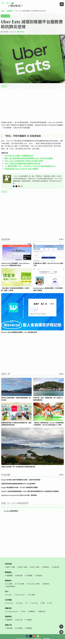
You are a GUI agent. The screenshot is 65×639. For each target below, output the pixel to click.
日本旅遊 (19, 628)
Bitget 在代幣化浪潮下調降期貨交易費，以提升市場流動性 (20, 480)
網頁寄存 (46, 584)
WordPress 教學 (34, 584)
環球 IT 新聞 (10, 567)
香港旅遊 (9, 628)
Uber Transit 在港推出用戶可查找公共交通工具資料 (24, 160)
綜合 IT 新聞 (35, 567)
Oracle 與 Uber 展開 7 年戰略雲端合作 (19, 155)
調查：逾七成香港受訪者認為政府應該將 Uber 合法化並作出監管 (29, 158)
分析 (50, 603)
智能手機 (19, 575)
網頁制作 (8, 580)
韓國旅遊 (29, 628)
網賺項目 (8, 608)
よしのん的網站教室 (11, 511)
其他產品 (39, 575)
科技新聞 (9, 11)
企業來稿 (56, 567)
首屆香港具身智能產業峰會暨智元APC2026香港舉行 (18, 483)
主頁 (2, 11)
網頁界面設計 (10, 586)
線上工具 (19, 620)
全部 (60, 239)
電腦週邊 (9, 575)
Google (9, 595)
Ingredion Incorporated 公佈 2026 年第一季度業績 (19, 495)
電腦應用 (9, 620)
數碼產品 (8, 572)
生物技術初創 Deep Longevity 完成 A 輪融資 (21, 168)
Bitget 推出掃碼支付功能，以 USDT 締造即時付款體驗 (19, 487)
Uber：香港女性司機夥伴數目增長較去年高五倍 (22, 163)
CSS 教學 (9, 584)
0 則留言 (21, 32)
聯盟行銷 (42, 611)
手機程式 (29, 620)
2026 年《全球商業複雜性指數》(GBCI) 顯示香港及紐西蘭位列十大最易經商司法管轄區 (30, 491)
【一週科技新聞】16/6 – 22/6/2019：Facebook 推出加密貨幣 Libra (30, 166)
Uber (4, 86)
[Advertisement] (32, 105)
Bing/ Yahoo (20, 595)
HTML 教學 (20, 584)
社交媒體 (8, 600)
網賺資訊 (32, 611)
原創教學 (8, 616)
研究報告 (46, 567)
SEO (6, 591)
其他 (43, 603)
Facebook (9, 603)
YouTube (35, 603)
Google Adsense (12, 611)
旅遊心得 (8, 625)
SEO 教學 (32, 595)
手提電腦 (29, 575)
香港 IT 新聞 (5, 16)
